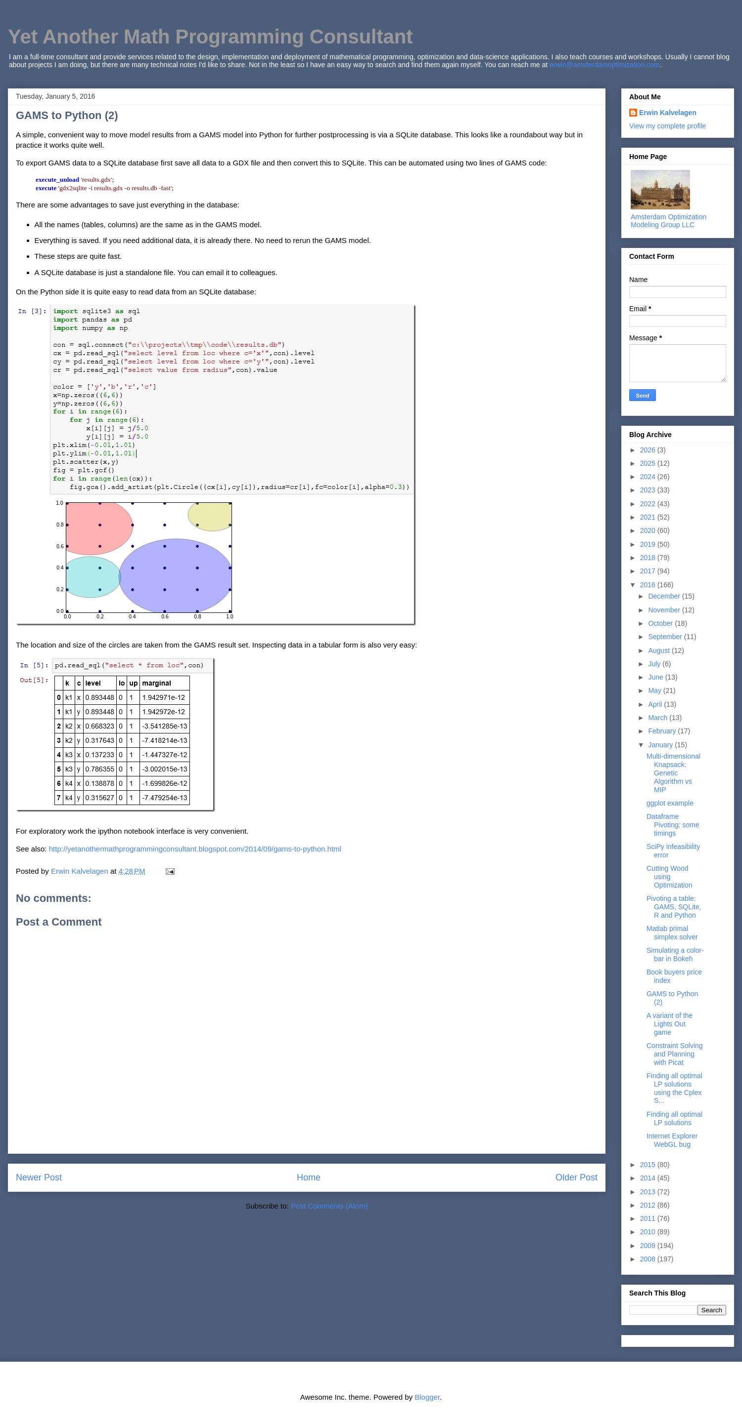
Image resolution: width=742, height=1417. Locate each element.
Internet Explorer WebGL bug (672, 1140)
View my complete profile (667, 126)
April (656, 704)
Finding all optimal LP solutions (674, 1118)
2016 (648, 585)
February (663, 731)
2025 (648, 463)
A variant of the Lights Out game (670, 1024)
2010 (648, 1232)
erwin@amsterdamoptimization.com (605, 65)
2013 (648, 1192)
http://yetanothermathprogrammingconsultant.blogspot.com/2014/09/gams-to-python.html (195, 849)
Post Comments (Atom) (329, 1206)
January (661, 745)
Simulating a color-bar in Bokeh (675, 954)
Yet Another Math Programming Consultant (210, 36)
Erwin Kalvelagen (667, 113)
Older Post (577, 1177)
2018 (648, 558)
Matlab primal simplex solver (672, 933)
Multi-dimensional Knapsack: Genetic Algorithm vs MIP (673, 772)
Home (309, 1177)
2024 (648, 477)
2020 (648, 530)
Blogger (427, 1397)
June (656, 677)
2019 (648, 544)
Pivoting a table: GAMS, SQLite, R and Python (674, 906)
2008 (648, 1259)
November (665, 610)
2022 (648, 504)
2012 (648, 1205)
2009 (648, 1246)
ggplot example (670, 803)
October (661, 623)
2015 (648, 1165)
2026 (648, 450)
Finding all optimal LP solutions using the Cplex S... (674, 1088)
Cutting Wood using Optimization (670, 876)
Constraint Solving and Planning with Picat (675, 1054)
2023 (648, 490)
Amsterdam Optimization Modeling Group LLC (668, 221)
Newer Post (39, 1177)
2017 (648, 571)
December (665, 596)
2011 (648, 1218)
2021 (648, 517)
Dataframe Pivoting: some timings (673, 824)
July (655, 664)
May (655, 690)
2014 (648, 1178)
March (658, 718)
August (659, 650)
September (666, 637)
